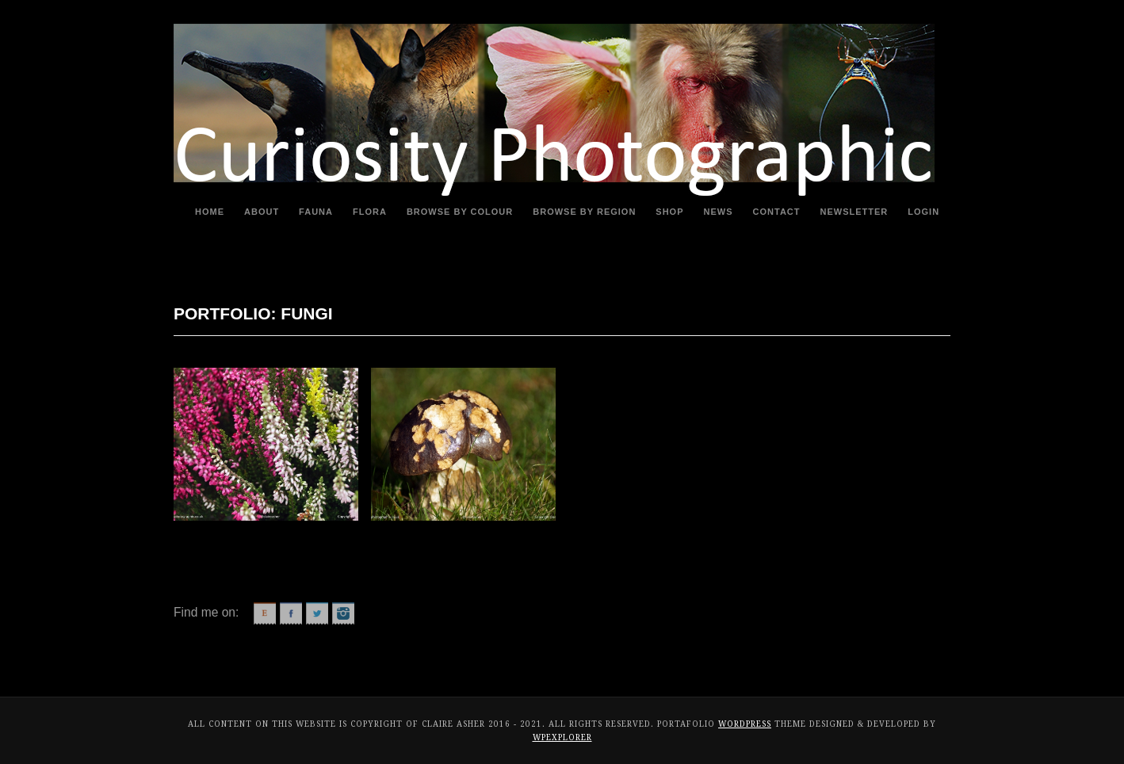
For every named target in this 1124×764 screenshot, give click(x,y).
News (718, 211)
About (261, 211)
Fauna (316, 211)
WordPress (744, 724)
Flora (370, 211)
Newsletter (854, 211)
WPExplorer (562, 737)
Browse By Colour (460, 211)
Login (923, 211)
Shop (669, 211)
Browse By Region (584, 211)
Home (209, 211)
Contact (777, 211)
